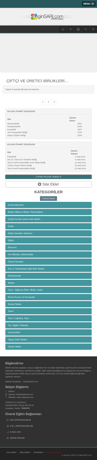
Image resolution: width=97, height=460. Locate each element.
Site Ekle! (48, 184)
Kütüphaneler (14, 276)
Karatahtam (47, 452)
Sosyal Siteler (14, 304)
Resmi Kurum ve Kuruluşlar (21, 297)
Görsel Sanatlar (15, 261)
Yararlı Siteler (14, 346)
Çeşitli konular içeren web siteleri (24, 219)
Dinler (11, 226)
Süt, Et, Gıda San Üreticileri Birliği (22, 159)
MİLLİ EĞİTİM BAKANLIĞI (20, 420)
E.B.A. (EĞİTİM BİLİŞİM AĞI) (21, 426)
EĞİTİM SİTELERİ (17, 438)
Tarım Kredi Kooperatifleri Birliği (21, 168)
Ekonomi (12, 247)
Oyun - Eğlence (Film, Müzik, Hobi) (25, 290)
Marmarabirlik (13, 123)
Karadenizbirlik (13, 126)
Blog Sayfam (25, 452)
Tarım (11, 311)
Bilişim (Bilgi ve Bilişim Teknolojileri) (25, 212)
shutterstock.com (30, 381)
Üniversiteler (14, 332)
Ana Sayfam (12, 452)
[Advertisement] (48, 53)
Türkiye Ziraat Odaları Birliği (19, 165)
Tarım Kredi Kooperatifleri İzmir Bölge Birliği (26, 162)
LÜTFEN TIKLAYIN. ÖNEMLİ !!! (48, 177)
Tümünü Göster (48, 198)
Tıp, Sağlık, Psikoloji (18, 325)
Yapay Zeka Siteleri (17, 339)
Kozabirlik (11, 129)
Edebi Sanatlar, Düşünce (20, 233)
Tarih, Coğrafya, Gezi (18, 318)
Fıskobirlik (11, 157)
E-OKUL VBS (15, 432)
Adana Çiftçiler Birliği (16, 135)
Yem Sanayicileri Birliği (17, 132)
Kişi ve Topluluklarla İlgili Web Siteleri (26, 269)
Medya (11, 283)
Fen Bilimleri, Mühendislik (20, 254)
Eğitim (11, 240)
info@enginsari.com (24, 394)
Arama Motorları (16, 205)
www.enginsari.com (25, 397)
